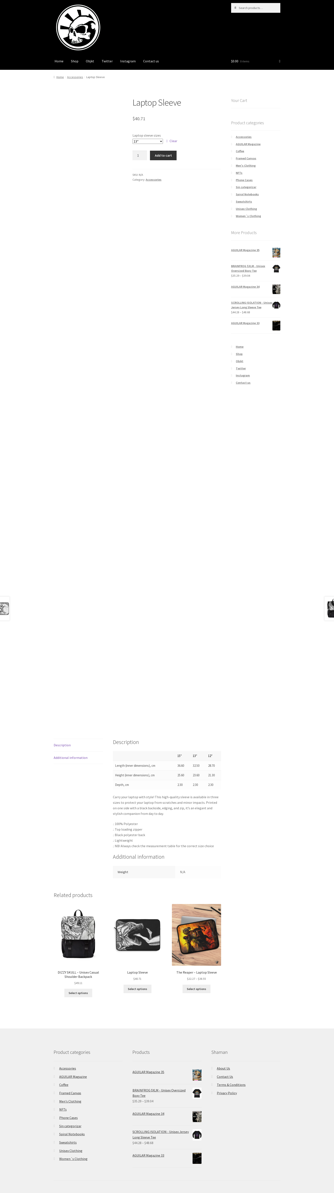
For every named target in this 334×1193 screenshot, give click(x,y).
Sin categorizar (246, 187)
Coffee (240, 151)
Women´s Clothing (248, 216)
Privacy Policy (227, 1093)
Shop (74, 61)
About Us (223, 1068)
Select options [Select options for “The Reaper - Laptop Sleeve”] (196, 989)
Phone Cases (244, 180)
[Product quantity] (139, 155)
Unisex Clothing (246, 209)
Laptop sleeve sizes (146, 135)
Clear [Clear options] (173, 141)
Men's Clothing (246, 165)
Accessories (75, 77)
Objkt (90, 61)
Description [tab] (62, 745)
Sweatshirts (244, 201)
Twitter (107, 61)
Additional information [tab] (71, 757)
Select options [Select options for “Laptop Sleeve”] (137, 989)
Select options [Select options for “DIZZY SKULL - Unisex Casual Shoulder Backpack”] (78, 993)
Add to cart (163, 155)
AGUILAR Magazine (248, 144)
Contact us (151, 61)
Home (59, 61)
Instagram (128, 61)
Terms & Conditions (231, 1085)
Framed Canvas (246, 158)
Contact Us (225, 1076)
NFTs (239, 173)
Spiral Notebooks (247, 194)
